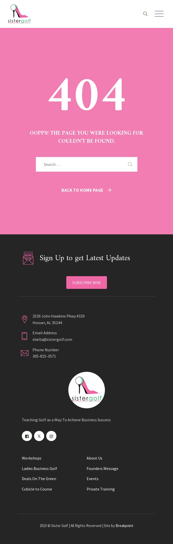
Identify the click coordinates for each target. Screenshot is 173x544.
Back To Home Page (82, 190)
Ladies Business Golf (39, 468)
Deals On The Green (39, 478)
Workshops (31, 458)
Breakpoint (124, 525)
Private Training (101, 489)
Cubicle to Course (37, 489)
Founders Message (102, 468)
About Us (94, 458)
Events (93, 478)
